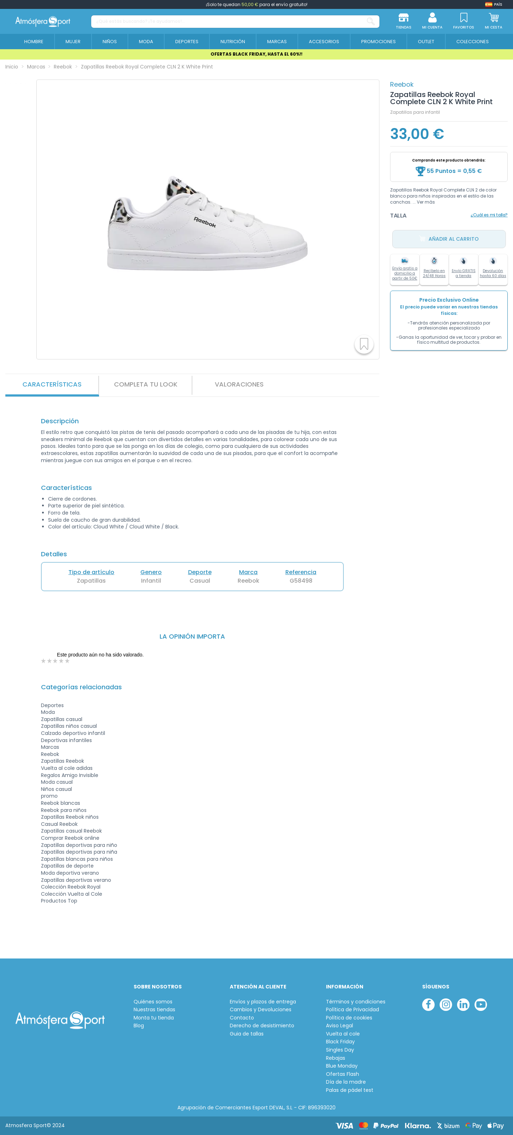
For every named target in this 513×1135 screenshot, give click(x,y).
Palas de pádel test (349, 1090)
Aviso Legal (339, 1025)
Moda (48, 712)
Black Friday (340, 1041)
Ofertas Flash (342, 1074)
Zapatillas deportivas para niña (79, 851)
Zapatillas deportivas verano (76, 880)
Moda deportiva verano (70, 872)
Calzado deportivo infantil (73, 733)
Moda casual (57, 782)
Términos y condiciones (355, 1001)
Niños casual (56, 789)
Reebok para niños (64, 810)
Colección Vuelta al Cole (71, 894)
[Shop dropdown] (493, 4)
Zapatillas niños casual (69, 726)
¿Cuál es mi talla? (489, 215)
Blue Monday (342, 1066)
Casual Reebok (59, 824)
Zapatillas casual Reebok (71, 830)
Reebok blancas (60, 803)
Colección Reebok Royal (70, 886)
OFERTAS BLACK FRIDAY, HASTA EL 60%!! (256, 54)
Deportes (52, 705)
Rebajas (335, 1058)
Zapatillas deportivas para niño (79, 845)
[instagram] (446, 1004)
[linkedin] (463, 1004)
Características (52, 384)
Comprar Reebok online (70, 838)
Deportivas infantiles (66, 740)
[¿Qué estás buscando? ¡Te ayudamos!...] (371, 21)
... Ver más (424, 202)
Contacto (242, 1017)
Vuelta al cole (343, 1034)
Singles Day (340, 1050)
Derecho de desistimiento (262, 1025)
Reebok (402, 84)
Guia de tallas (247, 1034)
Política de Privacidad (352, 1009)
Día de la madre (346, 1082)
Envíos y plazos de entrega (263, 1001)
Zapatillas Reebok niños (70, 816)
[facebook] (428, 1004)
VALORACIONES (239, 384)
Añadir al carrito (449, 239)
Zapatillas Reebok (62, 761)
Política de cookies (349, 1017)
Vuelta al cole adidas (67, 768)
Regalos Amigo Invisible (69, 775)
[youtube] (481, 1004)
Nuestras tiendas (154, 1009)
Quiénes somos (153, 1001)
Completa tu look (145, 384)
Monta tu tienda (154, 1017)
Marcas (50, 747)
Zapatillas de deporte (67, 865)
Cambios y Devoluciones (260, 1009)
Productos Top (59, 900)
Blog (139, 1025)
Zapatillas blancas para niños (77, 859)
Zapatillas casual (61, 719)
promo (49, 795)
